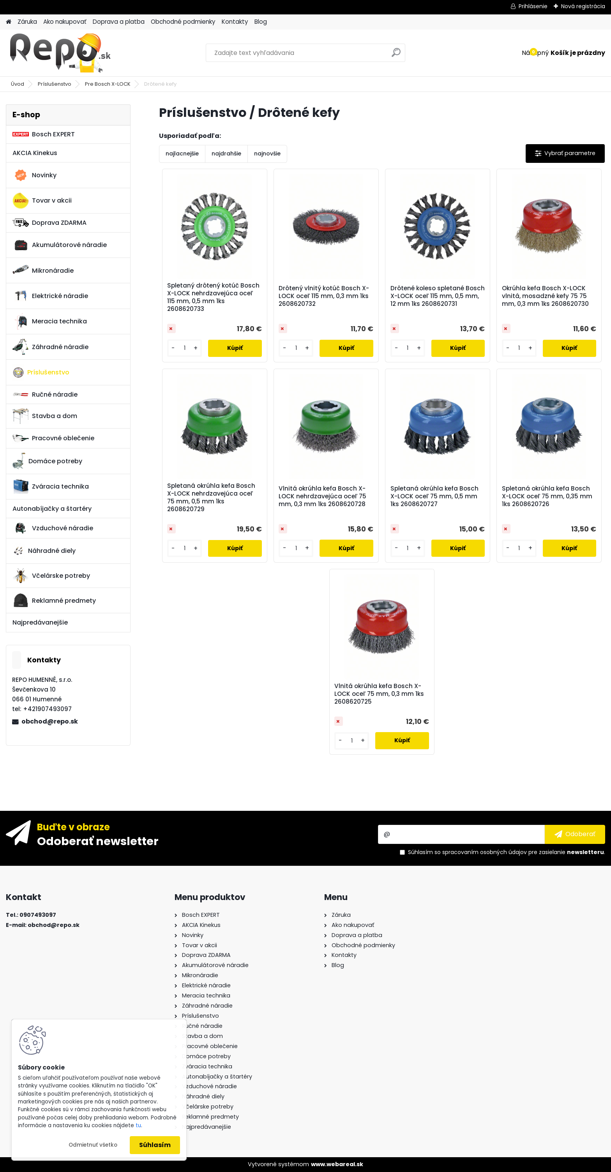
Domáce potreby (47, 461)
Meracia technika (49, 321)
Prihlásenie (533, 6)
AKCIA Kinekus (34, 152)
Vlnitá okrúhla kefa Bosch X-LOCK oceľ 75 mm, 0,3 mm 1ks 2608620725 (379, 694)
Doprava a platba (119, 22)
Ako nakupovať (65, 22)
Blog (260, 22)
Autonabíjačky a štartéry (52, 508)
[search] (396, 55)
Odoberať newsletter (98, 840)
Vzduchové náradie (52, 527)
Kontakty (235, 22)
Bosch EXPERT (43, 134)
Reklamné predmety (54, 600)
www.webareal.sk (337, 1164)
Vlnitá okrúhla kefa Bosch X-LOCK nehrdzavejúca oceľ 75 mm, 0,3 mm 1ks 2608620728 (322, 496)
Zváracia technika (50, 486)
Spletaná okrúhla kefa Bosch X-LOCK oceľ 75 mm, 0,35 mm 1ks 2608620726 (547, 496)
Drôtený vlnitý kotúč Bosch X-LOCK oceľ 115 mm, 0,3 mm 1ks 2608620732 (324, 296)
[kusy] (184, 348)
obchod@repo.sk (49, 721)
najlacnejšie (182, 153)
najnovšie (267, 153)
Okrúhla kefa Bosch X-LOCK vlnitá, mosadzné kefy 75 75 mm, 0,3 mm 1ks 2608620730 (545, 296)
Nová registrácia (583, 6)
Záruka (27, 22)
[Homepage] (8, 22)
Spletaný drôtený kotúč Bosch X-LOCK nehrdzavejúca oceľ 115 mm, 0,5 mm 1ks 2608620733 (213, 297)
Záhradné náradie (50, 347)
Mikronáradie (43, 270)
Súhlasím (155, 1144)
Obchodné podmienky (183, 22)
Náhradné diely (44, 551)
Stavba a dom (44, 416)
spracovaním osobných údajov (484, 852)
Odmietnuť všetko (93, 1145)
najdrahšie (226, 153)
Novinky (34, 175)
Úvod (17, 84)
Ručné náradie (45, 394)
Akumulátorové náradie (59, 245)
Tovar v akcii (42, 200)
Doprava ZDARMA (49, 222)
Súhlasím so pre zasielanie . (506, 852)
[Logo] (59, 53)
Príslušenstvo (54, 84)
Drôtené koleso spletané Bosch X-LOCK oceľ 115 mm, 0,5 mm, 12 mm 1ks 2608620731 (437, 296)
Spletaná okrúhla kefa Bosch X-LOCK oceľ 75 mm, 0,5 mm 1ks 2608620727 (434, 496)
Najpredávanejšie (40, 622)
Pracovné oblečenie (53, 438)
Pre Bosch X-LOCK (108, 84)
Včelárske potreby (51, 575)
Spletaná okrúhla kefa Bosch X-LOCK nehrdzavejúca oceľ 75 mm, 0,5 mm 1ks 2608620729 (211, 497)
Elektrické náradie (50, 296)
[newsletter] (575, 834)
